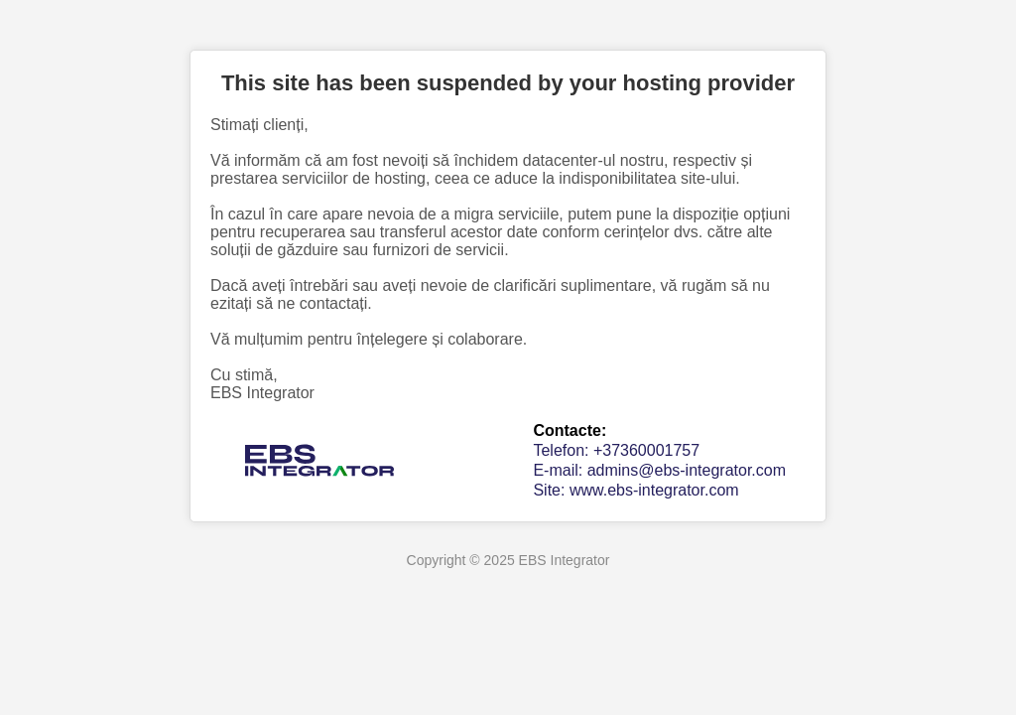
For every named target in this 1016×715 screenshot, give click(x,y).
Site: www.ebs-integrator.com (635, 490)
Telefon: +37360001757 (616, 450)
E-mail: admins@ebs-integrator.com (659, 470)
